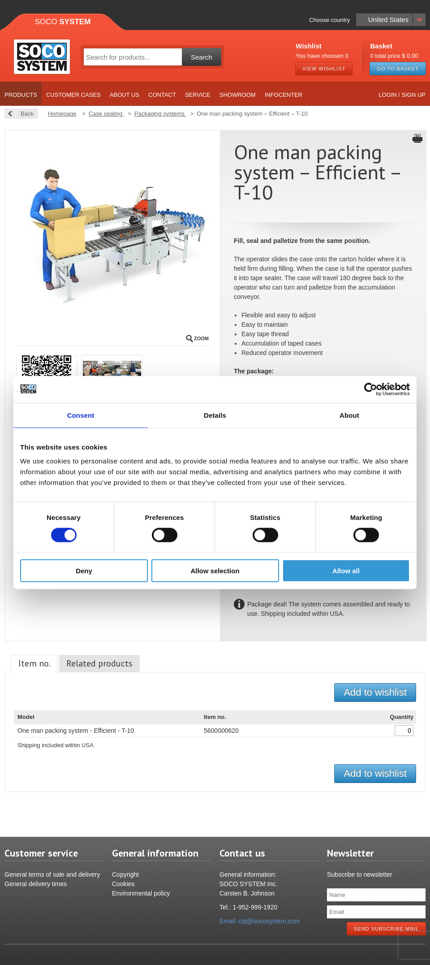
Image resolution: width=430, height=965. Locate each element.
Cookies (123, 883)
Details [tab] (215, 415)
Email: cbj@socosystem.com (259, 921)
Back (25, 113)
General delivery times (35, 883)
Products (20, 94)
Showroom (237, 94)
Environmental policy (141, 893)
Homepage (62, 113)
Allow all (346, 571)
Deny (84, 571)
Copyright (125, 874)
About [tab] (349, 415)
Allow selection (214, 571)
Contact (162, 94)
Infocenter (284, 94)
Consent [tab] (81, 415)
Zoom (201, 338)
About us (124, 94)
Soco (63, 21)
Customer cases (73, 94)
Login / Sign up (402, 94)
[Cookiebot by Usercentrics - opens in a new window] (370, 389)
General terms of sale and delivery (52, 874)
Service (198, 94)
